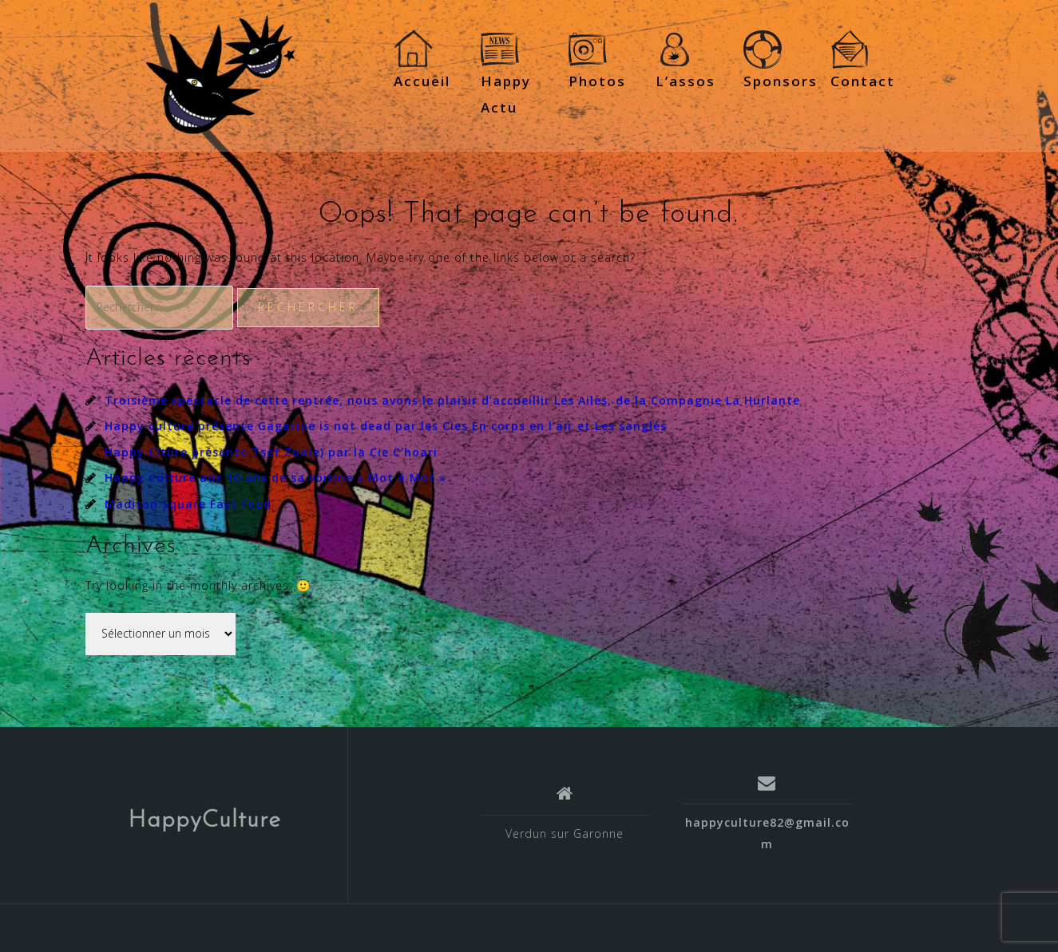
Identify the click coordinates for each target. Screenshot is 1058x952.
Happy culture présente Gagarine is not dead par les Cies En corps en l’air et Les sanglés (386, 425)
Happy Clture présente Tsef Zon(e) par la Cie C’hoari (271, 452)
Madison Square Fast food (188, 504)
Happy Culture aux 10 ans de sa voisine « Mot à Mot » (275, 477)
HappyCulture (204, 820)
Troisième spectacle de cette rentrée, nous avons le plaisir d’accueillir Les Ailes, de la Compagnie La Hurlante (452, 400)
